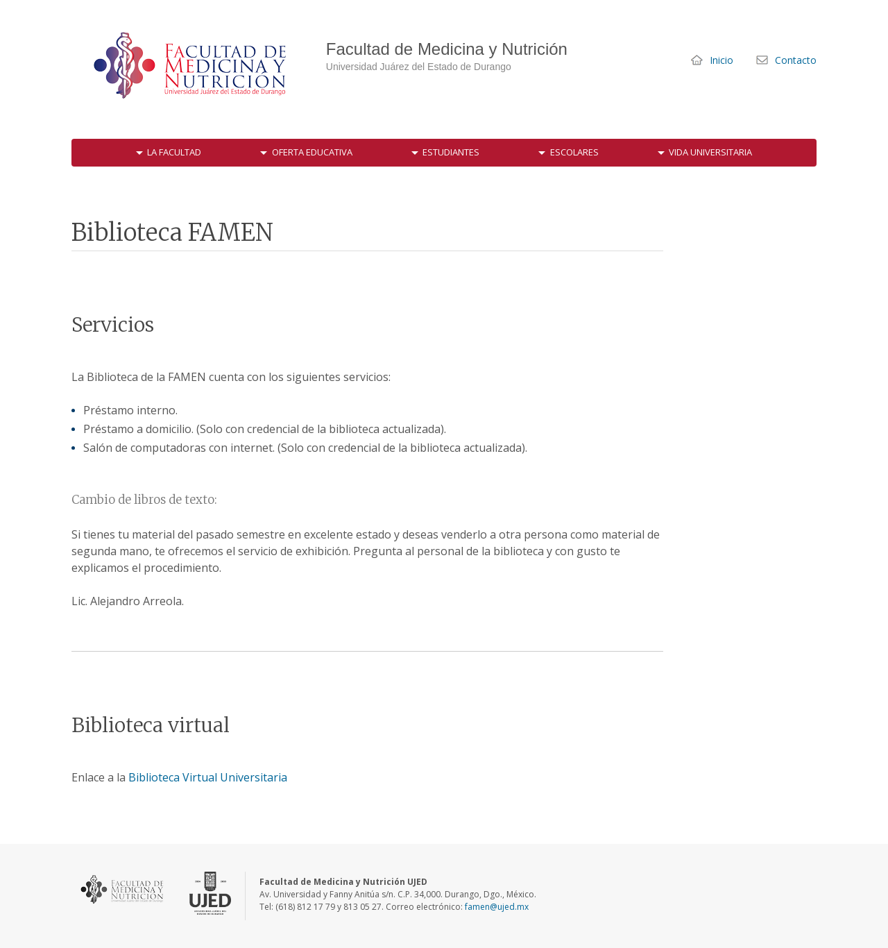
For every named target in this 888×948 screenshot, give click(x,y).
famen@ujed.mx (497, 907)
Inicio (721, 61)
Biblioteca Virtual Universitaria (207, 777)
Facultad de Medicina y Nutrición (192, 66)
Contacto (796, 61)
